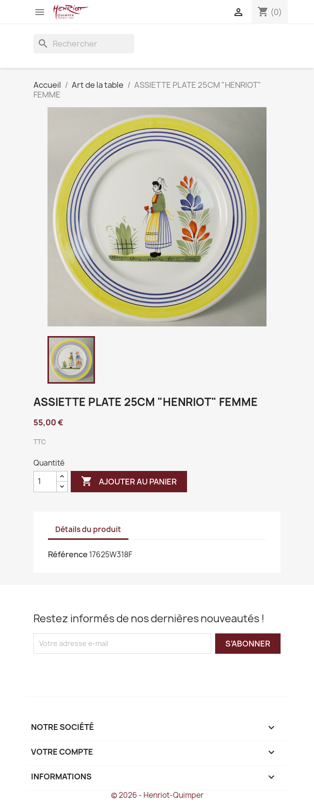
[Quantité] (45, 481)
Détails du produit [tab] (88, 529)
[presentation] (114, 673)
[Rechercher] (83, 43)
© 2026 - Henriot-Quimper (157, 795)
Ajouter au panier (129, 481)
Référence (68, 554)
